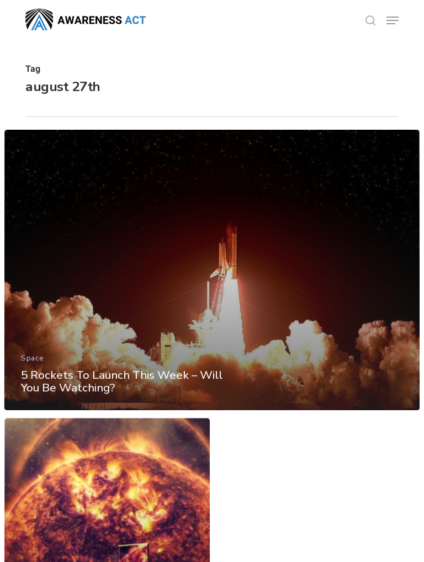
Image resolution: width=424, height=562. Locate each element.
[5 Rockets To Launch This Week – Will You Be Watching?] (212, 279)
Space (32, 367)
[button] (392, 20)
